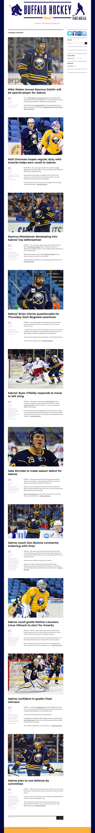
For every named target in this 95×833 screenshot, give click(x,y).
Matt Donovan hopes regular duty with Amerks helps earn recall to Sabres (34, 161)
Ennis (13, 411)
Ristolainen (13, 256)
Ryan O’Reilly (49, 401)
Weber (16, 105)
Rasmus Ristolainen (49, 254)
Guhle (14, 412)
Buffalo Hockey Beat (12, 828)
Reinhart (10, 565)
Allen (9, 714)
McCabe (10, 176)
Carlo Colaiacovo (32, 494)
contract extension (29, 405)
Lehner (16, 562)
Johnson (9, 562)
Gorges (17, 255)
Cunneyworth (11, 175)
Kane (9, 256)
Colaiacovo (13, 408)
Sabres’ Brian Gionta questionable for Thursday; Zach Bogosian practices (33, 315)
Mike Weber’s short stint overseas (37, 98)
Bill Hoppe (10, 101)
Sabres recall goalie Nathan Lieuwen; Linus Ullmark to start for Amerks (33, 623)
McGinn (13, 414)
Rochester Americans (12, 257)
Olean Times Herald (43, 828)
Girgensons (10, 412)
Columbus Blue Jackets (13, 410)
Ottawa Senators (15, 801)
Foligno (16, 411)
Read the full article (29, 109)
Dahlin (9, 105)
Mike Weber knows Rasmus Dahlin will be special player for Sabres (34, 91)
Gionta (13, 255)
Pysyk (13, 176)
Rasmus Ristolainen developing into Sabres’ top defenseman (32, 238)
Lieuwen (10, 564)
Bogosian (10, 252)
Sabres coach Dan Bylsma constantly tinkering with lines (33, 544)
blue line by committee (34, 247)
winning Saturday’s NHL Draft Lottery (52, 107)
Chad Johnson (40, 707)
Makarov (10, 718)
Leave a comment (12, 107)
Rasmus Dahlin (40, 105)
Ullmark (14, 568)
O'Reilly (17, 414)
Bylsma (14, 252)
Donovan (13, 105)
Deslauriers (13, 558)
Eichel (13, 253)
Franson (9, 799)
